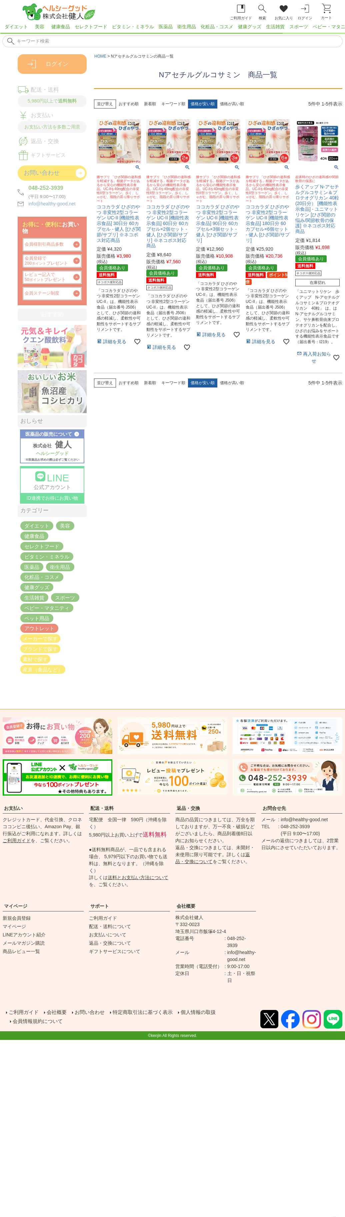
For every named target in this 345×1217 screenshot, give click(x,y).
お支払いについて (107, 934)
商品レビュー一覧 (21, 951)
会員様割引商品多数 (44, 244)
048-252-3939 (45, 188)
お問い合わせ (93, 1012)
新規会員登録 (17, 918)
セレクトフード (91, 26)
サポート (99, 906)
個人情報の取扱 (208, 1012)
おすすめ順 (129, 104)
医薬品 (166, 26)
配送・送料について (110, 926)
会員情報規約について (40, 1020)
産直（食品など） (43, 669)
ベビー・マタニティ (46, 607)
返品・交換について (110, 943)
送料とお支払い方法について (138, 877)
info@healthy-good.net (51, 203)
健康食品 (60, 26)
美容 (39, 26)
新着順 (150, 104)
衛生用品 (186, 26)
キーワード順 (173, 104)
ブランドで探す (40, 649)
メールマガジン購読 (24, 943)
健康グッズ (249, 26)
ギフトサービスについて (114, 951)
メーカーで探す (40, 638)
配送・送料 (102, 808)
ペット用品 (36, 618)
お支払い (13, 808)
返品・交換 (188, 808)
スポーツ (298, 26)
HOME (100, 56)
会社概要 (186, 906)
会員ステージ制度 (42, 293)
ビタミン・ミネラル (133, 26)
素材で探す (35, 659)
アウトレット (39, 628)
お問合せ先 (274, 808)
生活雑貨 (275, 26)
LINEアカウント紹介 (24, 934)
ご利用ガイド (17, 840)
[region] (172, 28)
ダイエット (16, 26)
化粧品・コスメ (217, 26)
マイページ (15, 906)
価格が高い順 (232, 104)
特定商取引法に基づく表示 (149, 1012)
